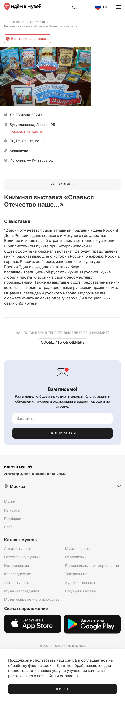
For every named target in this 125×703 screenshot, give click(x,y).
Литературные (16, 582)
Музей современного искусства (32, 599)
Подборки (12, 518)
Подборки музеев (80, 591)
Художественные (80, 582)
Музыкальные (77, 548)
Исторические (16, 565)
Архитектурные (17, 548)
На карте (12, 510)
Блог (8, 527)
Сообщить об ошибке (62, 342)
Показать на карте (26, 131)
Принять (62, 689)
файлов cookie (41, 665)
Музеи (9, 501)
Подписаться (63, 433)
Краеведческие (17, 574)
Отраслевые (75, 557)
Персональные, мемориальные (92, 565)
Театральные (76, 574)
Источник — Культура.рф (31, 160)
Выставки (17, 22)
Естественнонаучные (22, 557)
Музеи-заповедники (21, 591)
